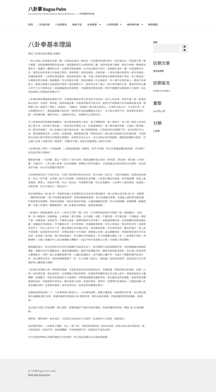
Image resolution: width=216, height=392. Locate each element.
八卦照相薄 (112, 24)
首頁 (30, 24)
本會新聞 (92, 24)
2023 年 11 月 (159, 111)
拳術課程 (153, 24)
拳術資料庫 (133, 24)
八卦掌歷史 (61, 24)
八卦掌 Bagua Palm (47, 9)
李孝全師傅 (158, 71)
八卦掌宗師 (44, 24)
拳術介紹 (77, 24)
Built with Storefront (39, 374)
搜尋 (155, 42)
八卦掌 (156, 131)
